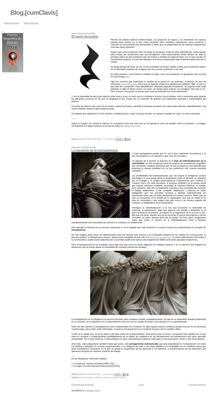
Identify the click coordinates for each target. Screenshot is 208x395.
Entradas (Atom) (92, 390)
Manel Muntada (31, 23)
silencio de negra (132, 126)
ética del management (160, 237)
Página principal (11, 23)
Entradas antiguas (197, 384)
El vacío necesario (84, 36)
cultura (105, 377)
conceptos (90, 377)
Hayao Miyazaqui (129, 84)
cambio (82, 377)
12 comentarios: (109, 139)
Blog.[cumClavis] (33, 12)
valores (123, 377)
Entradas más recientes (82, 384)
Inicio (141, 384)
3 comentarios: (107, 374)
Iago (127, 76)
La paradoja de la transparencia (94, 150)
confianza (98, 377)
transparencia (114, 377)
